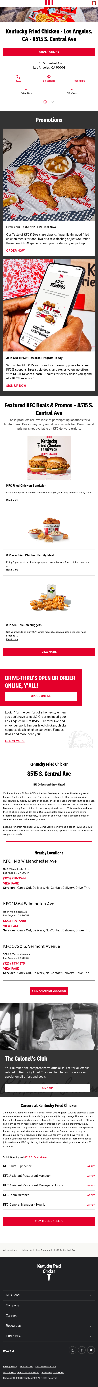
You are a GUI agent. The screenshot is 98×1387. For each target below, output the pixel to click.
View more (49, 651)
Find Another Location (49, 991)
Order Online (49, 51)
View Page (11, 883)
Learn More (15, 741)
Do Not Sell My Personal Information (21, 1373)
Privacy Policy (10, 1367)
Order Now (15, 250)
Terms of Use (26, 1367)
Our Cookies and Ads (45, 1367)
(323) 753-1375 (14, 963)
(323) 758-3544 (14, 878)
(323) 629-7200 (14, 921)
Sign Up (47, 1087)
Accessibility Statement (53, 1373)
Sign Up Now (16, 386)
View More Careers (49, 1221)
